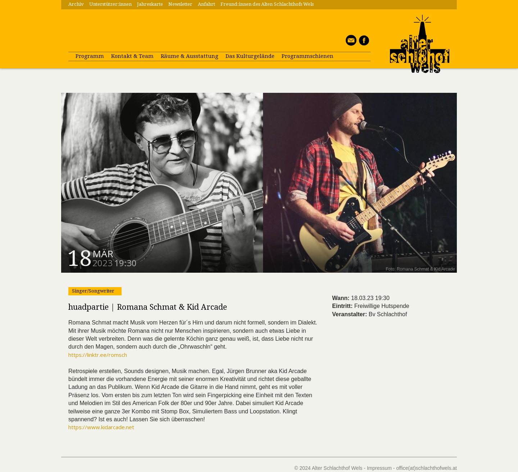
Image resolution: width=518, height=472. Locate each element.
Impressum (379, 468)
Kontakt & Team (132, 56)
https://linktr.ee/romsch (97, 354)
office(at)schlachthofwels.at (426, 468)
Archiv (76, 4)
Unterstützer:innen (110, 4)
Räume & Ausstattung (189, 56)
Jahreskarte (150, 4)
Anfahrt (206, 4)
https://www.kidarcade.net (101, 427)
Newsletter (180, 4)
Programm (90, 56)
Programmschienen (307, 56)
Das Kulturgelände (250, 56)
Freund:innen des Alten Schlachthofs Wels (267, 4)
